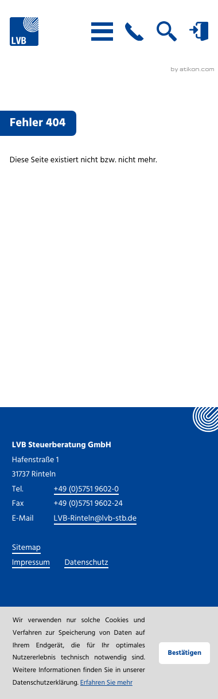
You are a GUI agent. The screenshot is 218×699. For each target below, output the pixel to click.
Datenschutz (86, 563)
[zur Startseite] (24, 31)
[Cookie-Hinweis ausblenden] (184, 653)
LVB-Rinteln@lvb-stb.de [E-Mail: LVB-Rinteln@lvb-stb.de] (95, 519)
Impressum (31, 563)
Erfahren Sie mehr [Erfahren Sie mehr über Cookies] (106, 684)
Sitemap (26, 548)
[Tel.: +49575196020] (86, 490)
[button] (134, 31)
